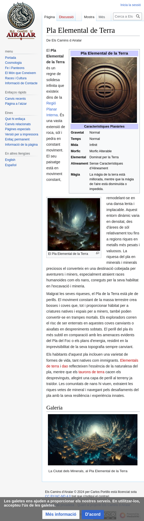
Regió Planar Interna (52, 109)
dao (65, 366)
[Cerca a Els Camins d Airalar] (127, 27)
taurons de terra (91, 372)
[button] (61, 514)
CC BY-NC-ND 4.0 (58, 496)
